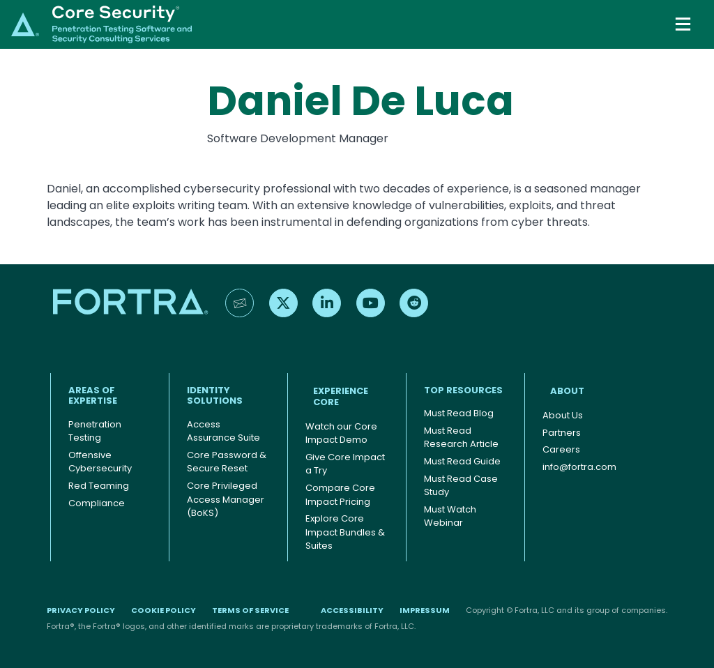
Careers (561, 449)
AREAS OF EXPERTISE (92, 396)
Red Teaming (98, 485)
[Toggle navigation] (684, 24)
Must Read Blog (459, 413)
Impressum (425, 610)
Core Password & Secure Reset (226, 462)
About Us (562, 415)
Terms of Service (250, 610)
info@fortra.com (579, 466)
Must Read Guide (462, 461)
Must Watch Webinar (450, 516)
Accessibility (352, 610)
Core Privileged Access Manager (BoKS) (225, 499)
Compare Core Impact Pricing (340, 494)
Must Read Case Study (461, 485)
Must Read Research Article (461, 437)
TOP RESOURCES (463, 390)
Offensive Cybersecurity (100, 462)
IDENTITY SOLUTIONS (215, 396)
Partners (561, 432)
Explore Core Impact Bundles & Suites (345, 532)
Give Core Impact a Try (345, 464)
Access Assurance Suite (223, 431)
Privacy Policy (81, 610)
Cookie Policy (163, 610)
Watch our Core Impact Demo (341, 433)
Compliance (96, 503)
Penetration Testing (94, 431)
